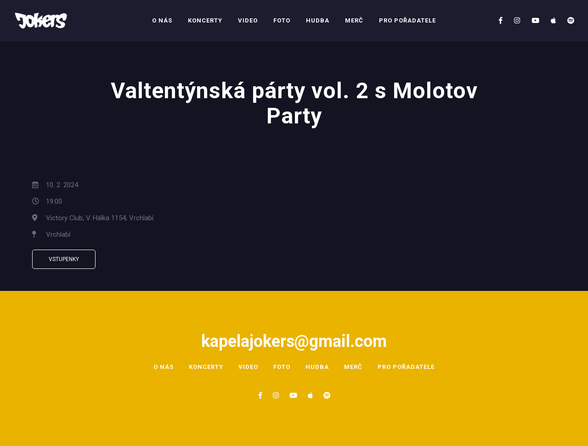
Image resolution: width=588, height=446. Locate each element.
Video (248, 20)
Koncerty (205, 20)
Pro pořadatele (407, 20)
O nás (162, 20)
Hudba (317, 20)
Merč (354, 20)
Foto (281, 20)
